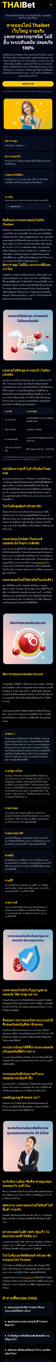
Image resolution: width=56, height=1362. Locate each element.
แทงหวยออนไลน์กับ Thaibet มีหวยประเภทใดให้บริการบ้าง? (24, 1309)
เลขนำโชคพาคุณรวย (44, 91)
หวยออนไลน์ (41, 562)
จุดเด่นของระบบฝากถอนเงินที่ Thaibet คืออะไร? (26, 1323)
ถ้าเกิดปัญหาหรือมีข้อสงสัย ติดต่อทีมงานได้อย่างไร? (27, 1337)
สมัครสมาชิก (28, 83)
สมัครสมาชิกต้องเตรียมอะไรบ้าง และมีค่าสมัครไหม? (28, 1351)
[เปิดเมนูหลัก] (51, 5)
